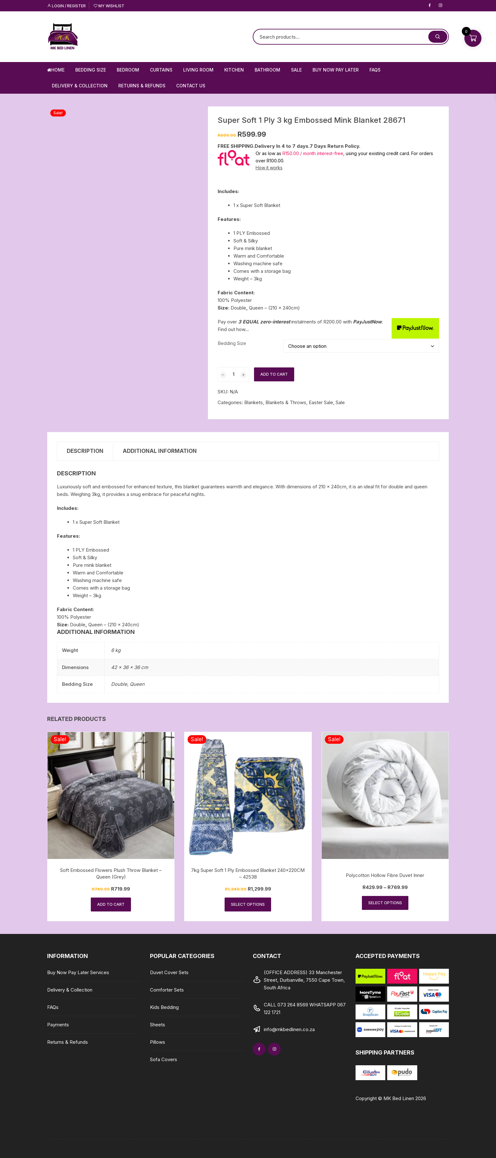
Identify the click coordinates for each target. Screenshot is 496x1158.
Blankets (253, 402)
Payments (58, 1025)
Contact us (190, 85)
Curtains (161, 69)
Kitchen (234, 69)
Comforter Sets (167, 990)
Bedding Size (90, 69)
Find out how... (233, 329)
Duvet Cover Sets (169, 972)
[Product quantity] (233, 374)
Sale (296, 69)
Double (119, 684)
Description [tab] (85, 451)
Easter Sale (321, 402)
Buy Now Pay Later (336, 69)
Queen (137, 684)
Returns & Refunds (141, 85)
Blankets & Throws (285, 402)
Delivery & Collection (80, 85)
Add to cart (274, 374)
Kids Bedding (164, 1007)
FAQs (375, 69)
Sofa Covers (163, 1059)
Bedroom (128, 69)
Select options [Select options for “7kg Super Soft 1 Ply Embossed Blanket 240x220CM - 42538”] (248, 904)
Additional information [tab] (160, 451)
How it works (269, 167)
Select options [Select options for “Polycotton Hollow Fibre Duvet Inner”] (385, 902)
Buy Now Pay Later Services (78, 972)
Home (56, 69)
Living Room (198, 69)
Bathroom (267, 69)
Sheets (157, 1025)
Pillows (157, 1042)
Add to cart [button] (111, 904)
